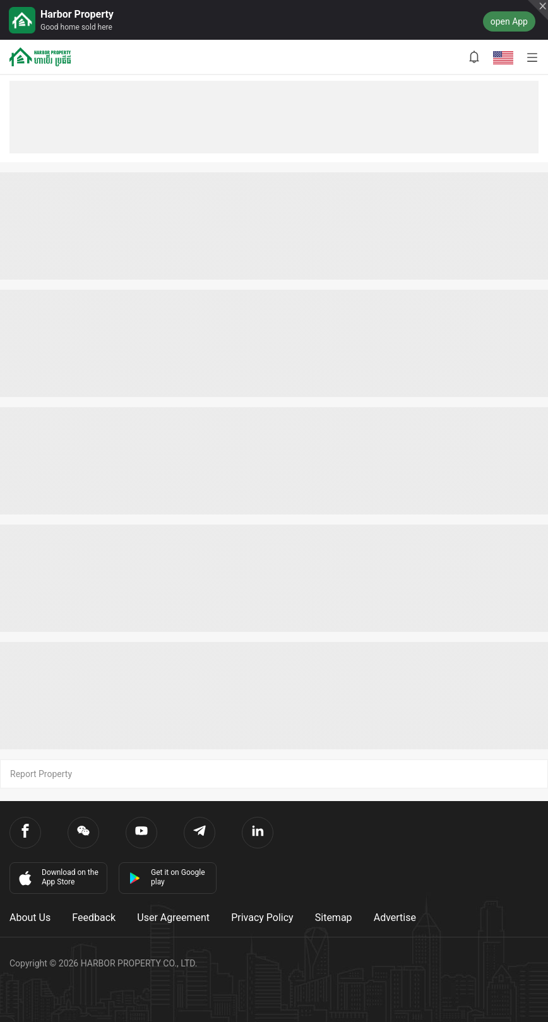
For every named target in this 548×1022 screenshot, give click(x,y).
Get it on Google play (167, 877)
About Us (30, 918)
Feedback (94, 918)
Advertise (395, 918)
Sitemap (333, 918)
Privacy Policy (262, 918)
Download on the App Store (57, 877)
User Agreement (173, 918)
